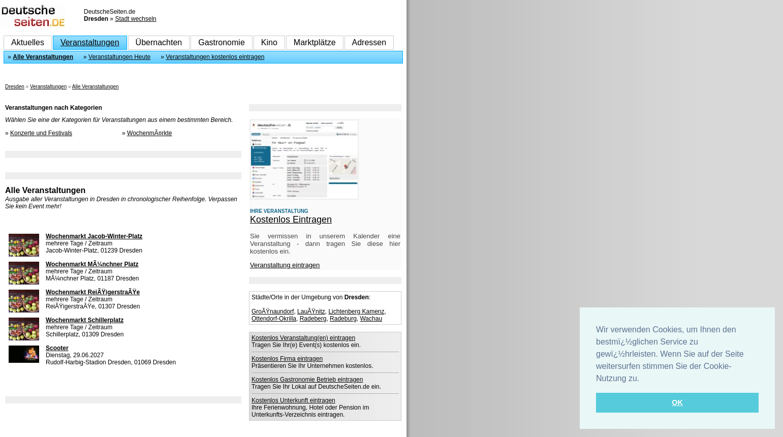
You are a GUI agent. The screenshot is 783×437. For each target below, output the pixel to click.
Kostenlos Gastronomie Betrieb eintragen (307, 379)
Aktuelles (27, 42)
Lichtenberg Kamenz (356, 311)
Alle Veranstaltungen (43, 56)
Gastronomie (221, 42)
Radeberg (313, 318)
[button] (643, 379)
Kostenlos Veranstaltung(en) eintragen (303, 337)
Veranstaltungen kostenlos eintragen (215, 56)
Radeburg (343, 318)
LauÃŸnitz (311, 311)
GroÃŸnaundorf (273, 311)
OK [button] (677, 402)
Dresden (14, 86)
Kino (269, 42)
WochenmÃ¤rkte (149, 133)
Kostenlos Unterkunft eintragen (293, 400)
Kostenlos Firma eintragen (287, 358)
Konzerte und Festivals (41, 133)
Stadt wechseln (135, 18)
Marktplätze (315, 42)
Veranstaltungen (89, 42)
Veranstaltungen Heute (119, 56)
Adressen (369, 42)
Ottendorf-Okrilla (274, 318)
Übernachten (159, 42)
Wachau (371, 318)
